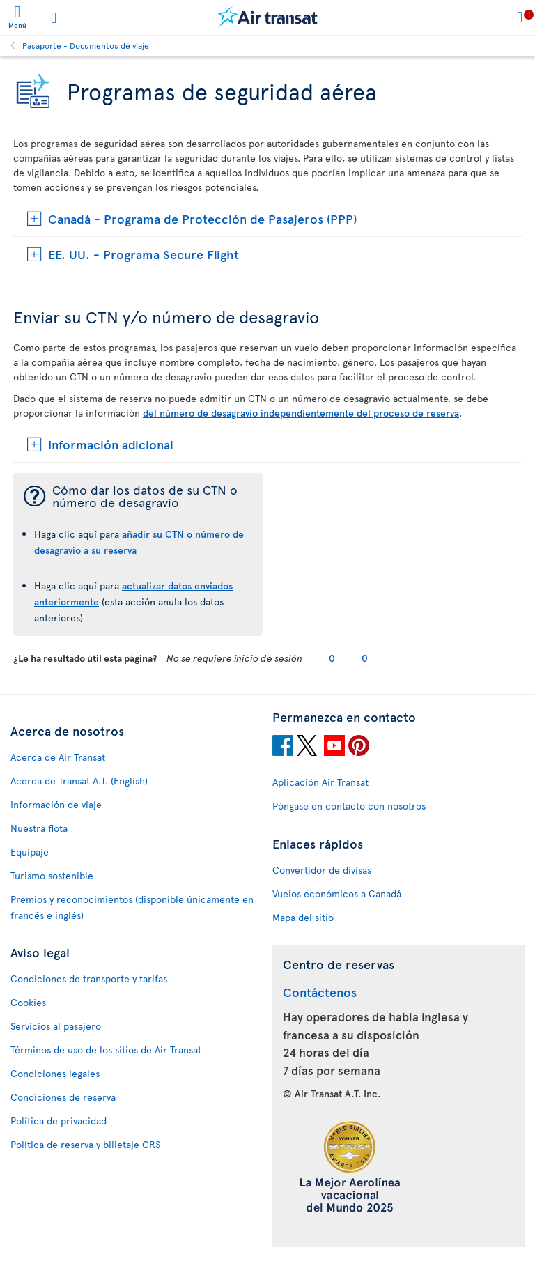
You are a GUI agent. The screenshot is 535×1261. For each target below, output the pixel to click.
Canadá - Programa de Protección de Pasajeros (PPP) (202, 218)
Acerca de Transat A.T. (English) (79, 780)
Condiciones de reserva (63, 1097)
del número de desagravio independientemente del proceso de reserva (301, 412)
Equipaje (29, 851)
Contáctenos (320, 991)
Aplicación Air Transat (320, 782)
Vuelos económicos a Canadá (336, 893)
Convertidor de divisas (321, 869)
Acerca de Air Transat (57, 757)
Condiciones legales (55, 1073)
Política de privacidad (58, 1120)
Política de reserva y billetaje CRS (85, 1144)
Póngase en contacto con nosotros (349, 805)
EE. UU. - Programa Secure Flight (143, 254)
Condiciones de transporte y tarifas (88, 978)
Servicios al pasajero (55, 1025)
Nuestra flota (39, 828)
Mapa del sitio (303, 917)
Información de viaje (56, 804)
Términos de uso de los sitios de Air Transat (105, 1049)
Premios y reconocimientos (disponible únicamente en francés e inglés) (132, 907)
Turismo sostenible (51, 875)
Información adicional (110, 444)
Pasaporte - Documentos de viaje (85, 45)
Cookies (28, 1002)
